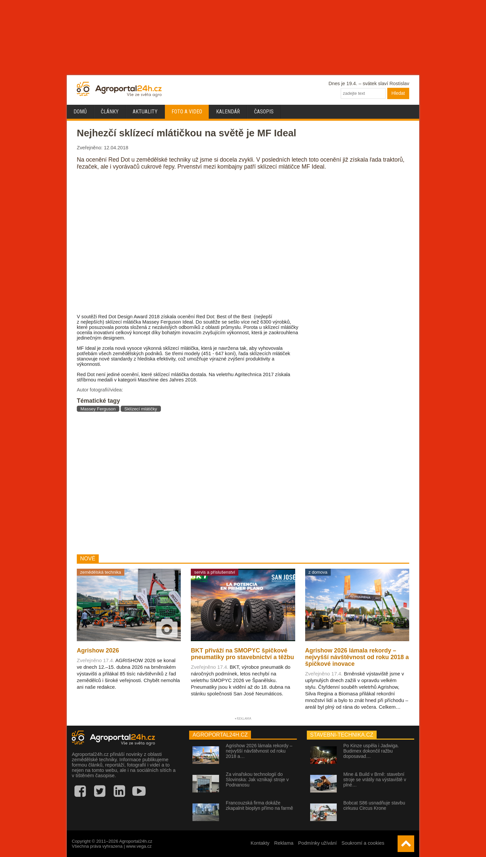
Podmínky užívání (317, 843)
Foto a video (187, 111)
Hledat (398, 93)
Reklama (284, 843)
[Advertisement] (188, 482)
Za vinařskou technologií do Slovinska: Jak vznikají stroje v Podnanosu (257, 779)
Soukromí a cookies (362, 843)
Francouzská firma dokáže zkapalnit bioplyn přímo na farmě (259, 805)
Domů (80, 111)
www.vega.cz (139, 846)
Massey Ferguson (98, 408)
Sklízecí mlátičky (140, 408)
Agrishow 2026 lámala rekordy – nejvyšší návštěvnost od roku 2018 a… (259, 751)
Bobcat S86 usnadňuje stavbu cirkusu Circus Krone (374, 805)
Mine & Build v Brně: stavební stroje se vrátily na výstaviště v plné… (374, 779)
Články (110, 111)
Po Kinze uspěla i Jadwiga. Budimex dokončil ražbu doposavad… (371, 751)
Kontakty (260, 843)
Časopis (264, 111)
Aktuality (145, 111)
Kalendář (228, 111)
